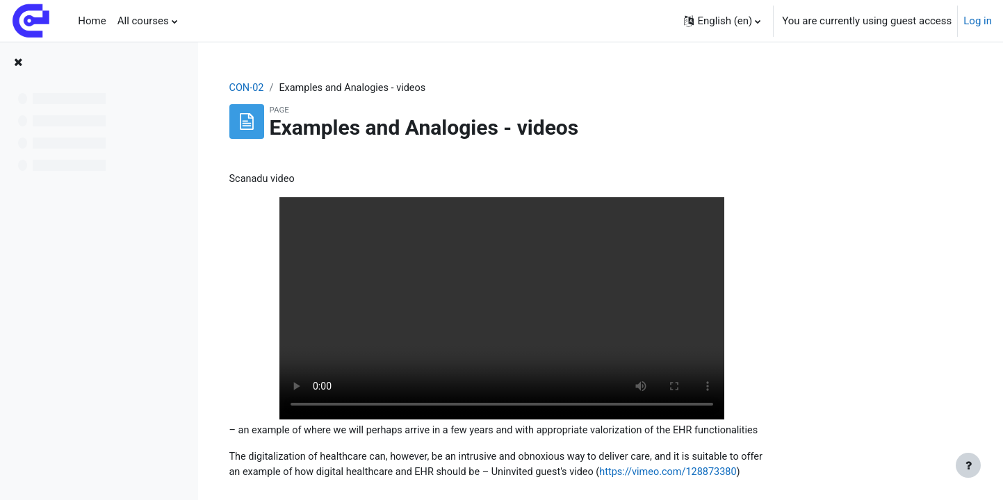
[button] (722, 21)
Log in (977, 21)
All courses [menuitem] (143, 21)
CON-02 (335, 88)
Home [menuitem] (92, 21)
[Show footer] (968, 465)
